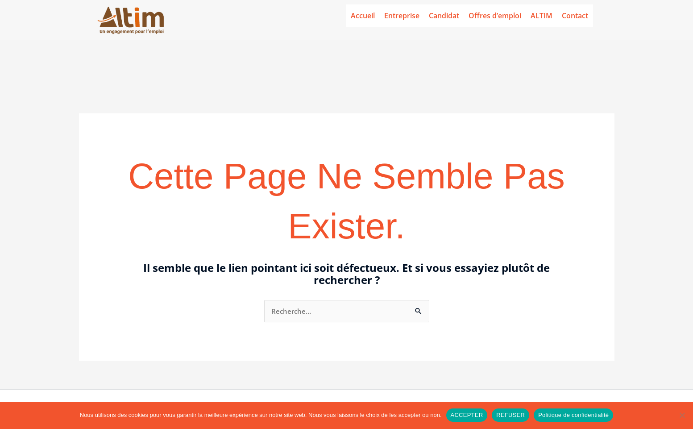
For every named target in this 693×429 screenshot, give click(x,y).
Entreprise (401, 16)
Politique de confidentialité (573, 415)
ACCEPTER (467, 415)
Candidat (444, 16)
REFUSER (510, 415)
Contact (575, 16)
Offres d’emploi (495, 16)
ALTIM (541, 16)
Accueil (363, 16)
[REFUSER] (681, 415)
